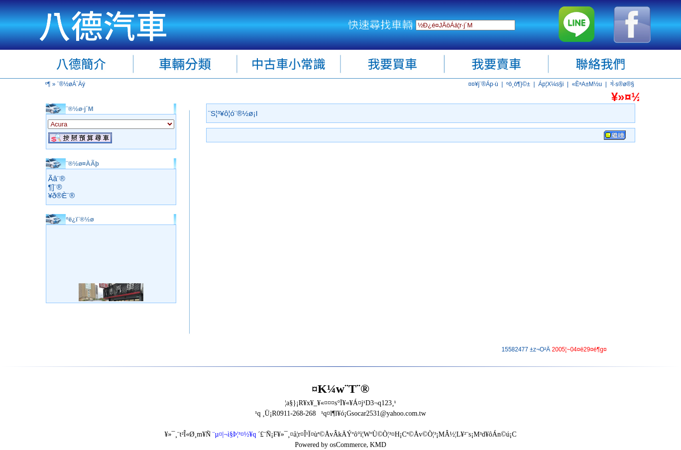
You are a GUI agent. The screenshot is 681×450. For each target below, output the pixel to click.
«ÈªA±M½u (587, 84)
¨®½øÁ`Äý (71, 84)
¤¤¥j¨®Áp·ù (483, 84)
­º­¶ (48, 84)
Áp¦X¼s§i (551, 84)
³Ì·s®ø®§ (622, 84)
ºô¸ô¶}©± (518, 84)
